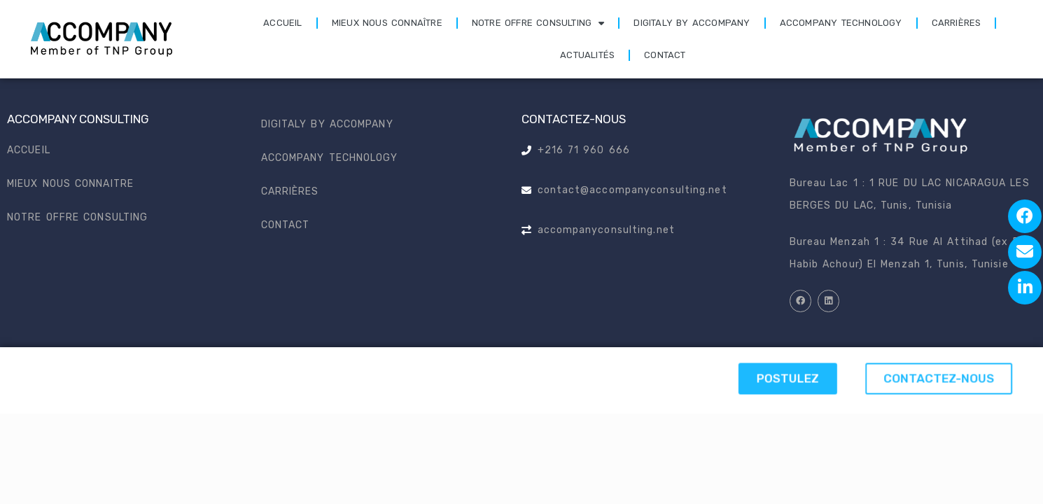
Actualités (587, 55)
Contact (664, 55)
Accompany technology (841, 23)
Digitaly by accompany (692, 23)
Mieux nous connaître (387, 23)
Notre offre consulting (538, 23)
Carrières (956, 23)
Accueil (282, 23)
